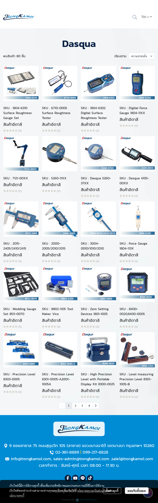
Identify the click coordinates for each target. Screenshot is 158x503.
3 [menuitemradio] (82, 405)
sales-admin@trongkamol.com (81, 459)
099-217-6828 (95, 452)
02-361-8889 (67, 452)
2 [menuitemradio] (75, 405)
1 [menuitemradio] (69, 405)
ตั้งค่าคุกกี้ (112, 490)
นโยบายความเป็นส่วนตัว (91, 490)
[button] (134, 17)
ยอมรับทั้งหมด (137, 490)
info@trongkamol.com (31, 459)
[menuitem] (95, 405)
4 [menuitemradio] (89, 405)
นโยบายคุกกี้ (16, 495)
